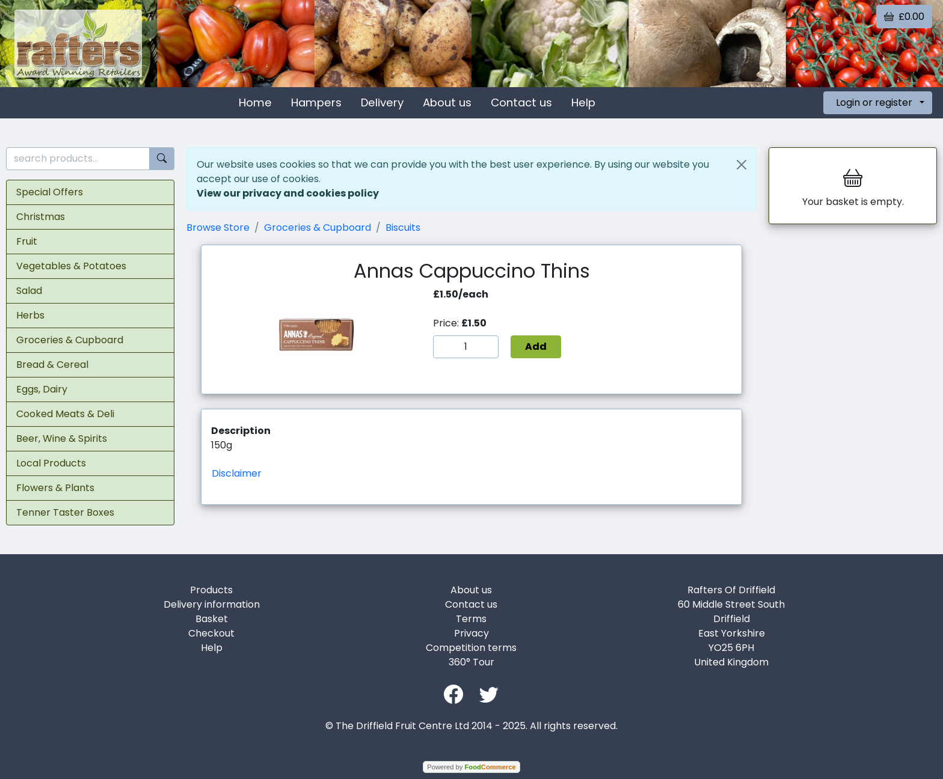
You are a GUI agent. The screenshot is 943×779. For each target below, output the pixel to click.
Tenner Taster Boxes (65, 512)
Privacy (471, 633)
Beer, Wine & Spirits (61, 438)
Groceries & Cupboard (69, 340)
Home (255, 102)
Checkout (211, 633)
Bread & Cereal (52, 364)
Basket (211, 619)
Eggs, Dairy (41, 389)
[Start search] (161, 159)
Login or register (874, 102)
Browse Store (218, 227)
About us (447, 102)
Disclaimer (237, 473)
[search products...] (78, 159)
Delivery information (212, 604)
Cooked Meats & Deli (65, 414)
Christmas (40, 217)
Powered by (471, 767)
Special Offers (49, 192)
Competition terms (471, 648)
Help (583, 102)
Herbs (30, 315)
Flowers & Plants (55, 488)
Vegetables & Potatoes (71, 266)
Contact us (521, 102)
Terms (471, 619)
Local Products (51, 463)
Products (211, 590)
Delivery (382, 102)
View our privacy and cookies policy (288, 193)
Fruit (26, 241)
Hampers (316, 102)
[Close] (741, 165)
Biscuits (402, 227)
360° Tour (471, 662)
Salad (29, 291)
